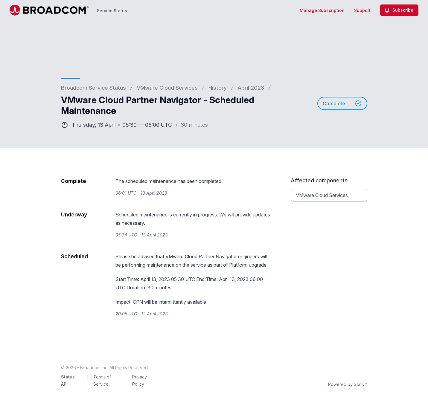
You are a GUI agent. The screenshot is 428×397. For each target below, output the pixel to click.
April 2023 (250, 88)
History (217, 88)
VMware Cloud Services (167, 88)
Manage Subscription (322, 10)
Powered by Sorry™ (347, 384)
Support (362, 10)
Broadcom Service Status (93, 88)
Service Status (112, 10)
